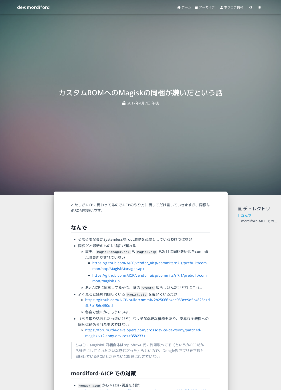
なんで (246, 215)
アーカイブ (205, 7)
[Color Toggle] (259, 7)
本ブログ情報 (233, 7)
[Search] (251, 7)
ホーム (184, 7)
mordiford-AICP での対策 (261, 221)
